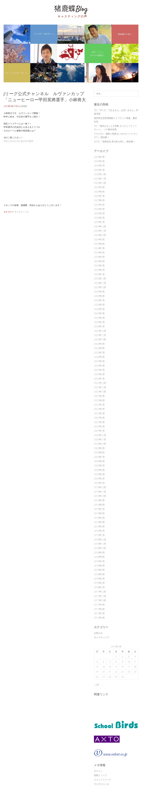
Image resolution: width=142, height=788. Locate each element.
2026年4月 (99, 156)
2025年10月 (100, 182)
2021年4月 (99, 417)
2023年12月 (100, 278)
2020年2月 (99, 478)
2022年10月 (100, 339)
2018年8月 (99, 556)
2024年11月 (100, 230)
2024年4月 (99, 261)
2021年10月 (100, 391)
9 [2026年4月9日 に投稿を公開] (122, 661)
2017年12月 (100, 591)
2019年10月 (100, 495)
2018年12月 (100, 539)
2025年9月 (99, 187)
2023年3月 (99, 317)
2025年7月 (99, 195)
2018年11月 (100, 543)
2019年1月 (99, 534)
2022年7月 (99, 352)
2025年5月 (99, 204)
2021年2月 (99, 426)
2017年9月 (99, 604)
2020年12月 (100, 435)
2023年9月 (99, 291)
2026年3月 (99, 161)
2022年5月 (99, 361)
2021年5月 (99, 413)
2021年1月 (99, 430)
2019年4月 (99, 521)
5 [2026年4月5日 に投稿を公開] (97, 661)
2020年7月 (99, 456)
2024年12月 (100, 226)
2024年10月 (100, 234)
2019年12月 (100, 487)
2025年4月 (99, 208)
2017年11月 (100, 595)
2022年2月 (99, 374)
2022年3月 (99, 369)
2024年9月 (99, 239)
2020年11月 (100, 439)
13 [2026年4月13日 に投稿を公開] (103, 666)
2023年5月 (99, 308)
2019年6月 (99, 513)
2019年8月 (99, 504)
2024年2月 (99, 269)
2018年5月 (99, 569)
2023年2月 (99, 321)
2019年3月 (99, 526)
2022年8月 (99, 348)
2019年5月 (99, 517)
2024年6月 (99, 252)
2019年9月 (99, 500)
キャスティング (22, 211)
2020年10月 (100, 443)
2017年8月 (99, 608)
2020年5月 (99, 465)
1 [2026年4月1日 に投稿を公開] (116, 656)
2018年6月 (99, 565)
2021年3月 (99, 422)
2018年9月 (99, 552)
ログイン (98, 770)
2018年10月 (100, 548)
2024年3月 (99, 265)
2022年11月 (100, 335)
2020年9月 (99, 448)
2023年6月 (99, 304)
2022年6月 (99, 356)
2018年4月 (99, 574)
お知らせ (98, 632)
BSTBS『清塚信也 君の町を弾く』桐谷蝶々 (114, 141)
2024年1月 (99, 274)
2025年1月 (99, 221)
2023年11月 (100, 282)
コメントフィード (102, 779)
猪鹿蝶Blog (71, 9)
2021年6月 (99, 408)
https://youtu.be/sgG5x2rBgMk (18, 140)
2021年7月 (99, 404)
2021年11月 (100, 387)
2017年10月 (100, 600)
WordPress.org (101, 783)
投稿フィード (100, 775)
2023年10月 (100, 287)
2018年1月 (99, 587)
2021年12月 (100, 382)
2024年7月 (99, 248)
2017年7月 (99, 613)
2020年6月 (99, 461)
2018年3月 (99, 578)
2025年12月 (100, 174)
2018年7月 (99, 561)
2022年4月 (99, 365)
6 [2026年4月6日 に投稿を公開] (103, 661)
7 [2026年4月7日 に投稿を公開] (109, 661)
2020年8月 (99, 452)
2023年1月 (99, 326)
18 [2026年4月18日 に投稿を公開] (135, 666)
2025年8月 (99, 191)
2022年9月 (99, 343)
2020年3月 (99, 474)
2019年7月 (99, 508)
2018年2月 (99, 582)
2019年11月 (100, 491)
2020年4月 (99, 469)
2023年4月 (99, 313)
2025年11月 (100, 178)
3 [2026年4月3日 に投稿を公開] (129, 656)
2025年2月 (99, 217)
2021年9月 (99, 395)
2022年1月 (99, 378)
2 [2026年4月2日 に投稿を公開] (122, 656)
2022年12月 (100, 330)
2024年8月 (99, 243)
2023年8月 (99, 295)
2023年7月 (99, 300)
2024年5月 (99, 256)
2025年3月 (99, 213)
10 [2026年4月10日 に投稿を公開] (129, 661)
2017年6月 (99, 617)
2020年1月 (99, 482)
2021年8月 (99, 400)
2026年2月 (99, 165)
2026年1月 (99, 169)
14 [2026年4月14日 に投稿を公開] (110, 666)
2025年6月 (99, 200)
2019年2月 (99, 530)
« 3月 (96, 684)
